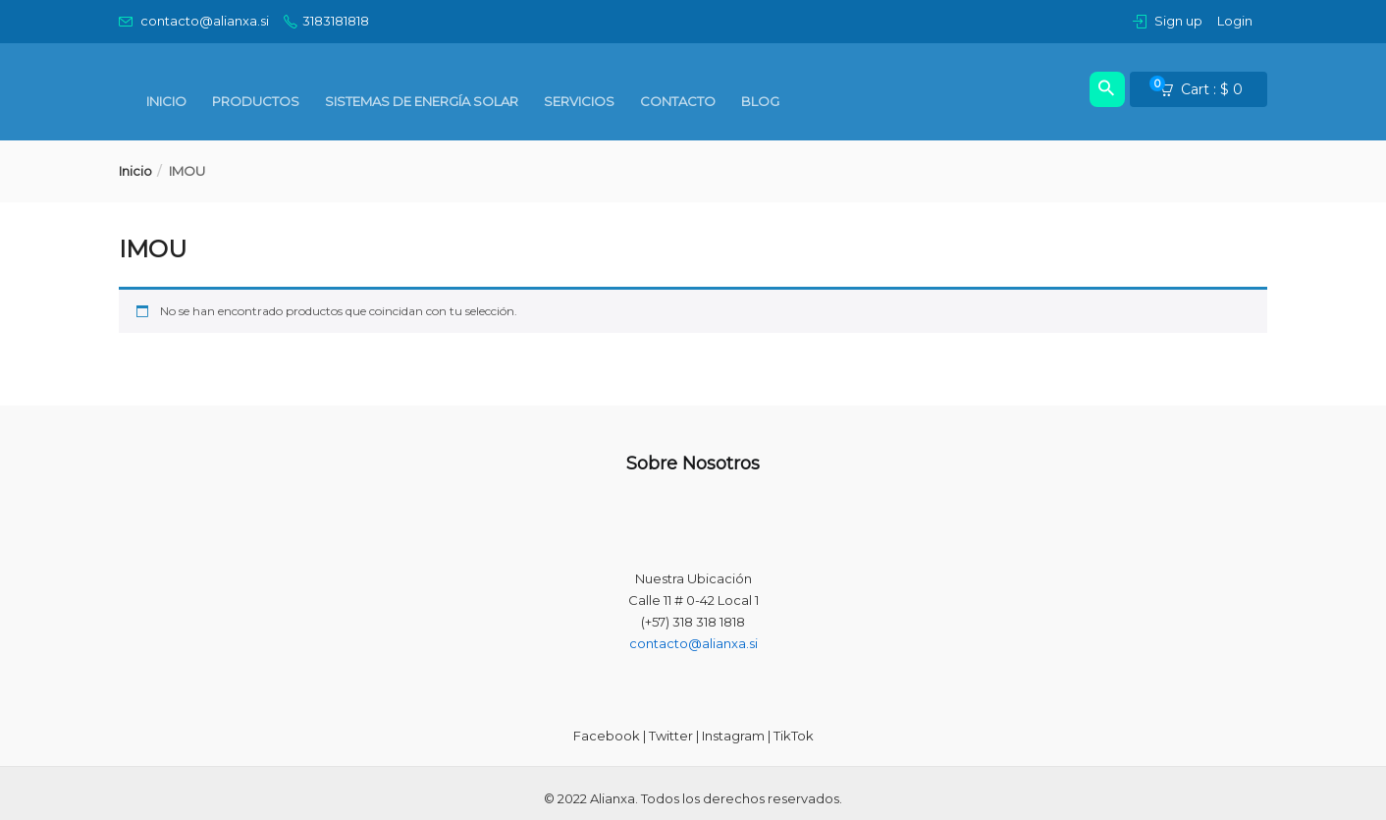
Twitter (671, 735)
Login (1235, 20)
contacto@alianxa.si (693, 643)
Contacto (678, 101)
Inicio (166, 101)
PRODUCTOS (255, 101)
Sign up (1178, 20)
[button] (1207, 90)
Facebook (606, 735)
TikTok (793, 735)
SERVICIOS (579, 101)
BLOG (760, 101)
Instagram (733, 735)
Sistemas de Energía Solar (421, 101)
